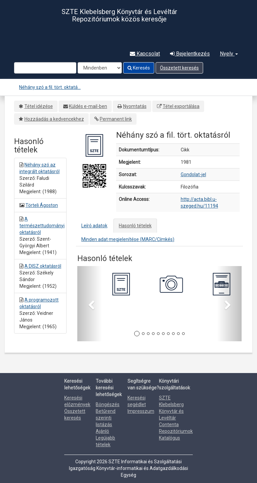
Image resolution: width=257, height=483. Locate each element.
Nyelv (229, 53)
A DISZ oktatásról (42, 266)
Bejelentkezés (190, 53)
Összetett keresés (179, 68)
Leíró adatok (94, 225)
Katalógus (169, 438)
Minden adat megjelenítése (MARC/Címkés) (127, 239)
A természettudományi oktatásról (42, 225)
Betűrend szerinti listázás (105, 417)
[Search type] (100, 68)
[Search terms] (45, 68)
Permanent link (116, 119)
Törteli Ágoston (41, 205)
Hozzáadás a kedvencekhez (54, 119)
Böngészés (107, 404)
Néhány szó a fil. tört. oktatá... (50, 87)
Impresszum (140, 411)
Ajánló (102, 431)
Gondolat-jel (193, 174)
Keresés (138, 68)
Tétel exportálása (181, 106)
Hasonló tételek (135, 225)
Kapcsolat (145, 53)
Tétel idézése (38, 106)
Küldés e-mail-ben (88, 106)
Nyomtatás (135, 106)
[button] (89, 303)
